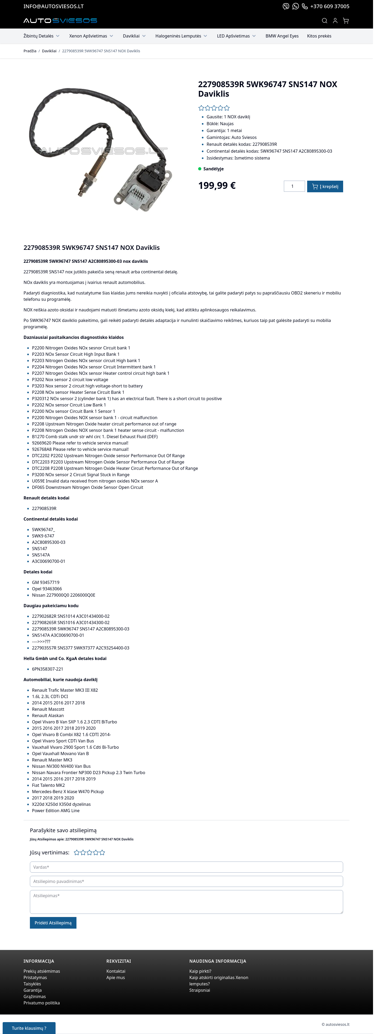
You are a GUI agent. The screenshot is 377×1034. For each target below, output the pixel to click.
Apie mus (115, 977)
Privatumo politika (42, 1003)
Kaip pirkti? (200, 971)
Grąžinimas (35, 996)
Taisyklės (32, 984)
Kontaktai (115, 971)
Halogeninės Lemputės (182, 36)
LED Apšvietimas (237, 36)
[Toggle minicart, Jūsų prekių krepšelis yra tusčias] (346, 20)
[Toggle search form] (324, 20)
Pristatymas (35, 977)
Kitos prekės (319, 36)
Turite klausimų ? (29, 1028)
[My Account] (335, 20)
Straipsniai (199, 990)
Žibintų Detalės (42, 36)
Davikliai (135, 36)
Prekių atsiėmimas (42, 971)
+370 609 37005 (325, 6)
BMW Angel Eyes (282, 36)
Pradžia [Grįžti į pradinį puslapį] (30, 50)
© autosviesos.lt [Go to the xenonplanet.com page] (335, 1024)
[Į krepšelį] (325, 186)
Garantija (33, 990)
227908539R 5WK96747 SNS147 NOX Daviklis (101, 50)
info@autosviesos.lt (54, 6)
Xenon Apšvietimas (92, 36)
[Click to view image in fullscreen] (102, 152)
